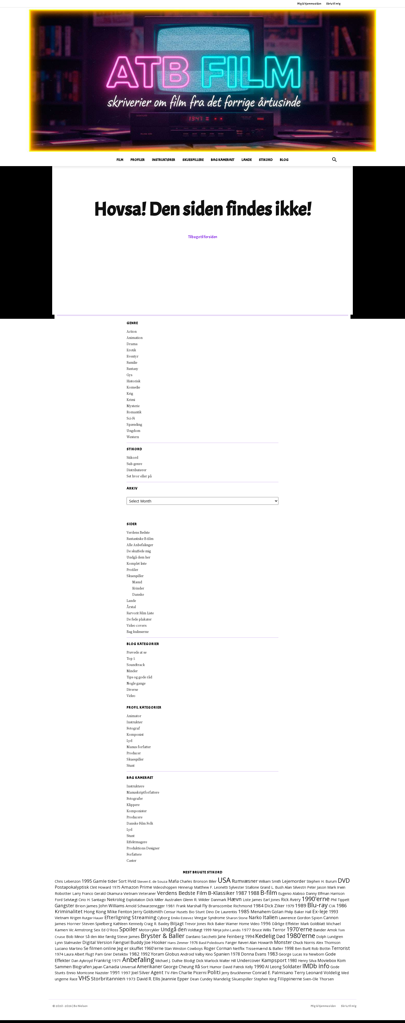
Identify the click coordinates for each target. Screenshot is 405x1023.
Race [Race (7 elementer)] (73, 981)
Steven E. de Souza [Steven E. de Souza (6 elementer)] (152, 884)
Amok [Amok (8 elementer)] (332, 932)
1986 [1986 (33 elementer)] (341, 908)
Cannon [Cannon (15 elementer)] (330, 920)
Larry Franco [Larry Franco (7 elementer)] (82, 896)
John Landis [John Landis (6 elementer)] (231, 933)
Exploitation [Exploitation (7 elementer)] (135, 902)
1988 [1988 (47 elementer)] (253, 895)
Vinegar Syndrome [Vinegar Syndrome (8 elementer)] (209, 920)
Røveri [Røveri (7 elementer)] (243, 945)
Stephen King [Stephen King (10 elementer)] (265, 981)
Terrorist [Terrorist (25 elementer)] (340, 951)
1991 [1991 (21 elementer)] (115, 975)
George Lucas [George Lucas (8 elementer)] (290, 957)
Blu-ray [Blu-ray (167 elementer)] (317, 908)
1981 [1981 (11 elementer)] (170, 908)
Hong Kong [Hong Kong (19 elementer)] (95, 914)
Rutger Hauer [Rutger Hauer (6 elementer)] (92, 920)
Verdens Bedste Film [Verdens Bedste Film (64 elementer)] (182, 895)
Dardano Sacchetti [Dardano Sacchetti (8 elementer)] (201, 939)
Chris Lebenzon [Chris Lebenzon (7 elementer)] (68, 884)
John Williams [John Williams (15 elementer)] (111, 908)
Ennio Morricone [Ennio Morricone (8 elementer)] (80, 975)
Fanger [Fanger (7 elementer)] (231, 945)
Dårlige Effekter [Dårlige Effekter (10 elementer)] (285, 926)
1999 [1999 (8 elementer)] (207, 932)
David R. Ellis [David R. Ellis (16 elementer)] (148, 982)
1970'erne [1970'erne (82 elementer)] (299, 932)
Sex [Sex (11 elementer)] (97, 932)
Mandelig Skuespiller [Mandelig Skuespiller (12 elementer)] (233, 981)
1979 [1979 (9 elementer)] (290, 908)
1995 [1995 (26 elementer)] (87, 884)
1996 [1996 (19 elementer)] (266, 926)
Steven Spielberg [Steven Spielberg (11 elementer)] (97, 926)
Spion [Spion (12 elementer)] (316, 920)
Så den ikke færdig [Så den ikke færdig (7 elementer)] (100, 939)
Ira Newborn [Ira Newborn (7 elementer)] (313, 957)
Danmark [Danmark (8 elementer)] (218, 902)
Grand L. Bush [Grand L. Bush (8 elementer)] (272, 890)
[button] (334, 160)
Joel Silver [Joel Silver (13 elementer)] (140, 975)
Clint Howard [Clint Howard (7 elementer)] (100, 890)
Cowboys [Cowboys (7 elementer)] (195, 951)
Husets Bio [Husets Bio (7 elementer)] (185, 914)
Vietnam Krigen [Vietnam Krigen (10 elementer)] (68, 920)
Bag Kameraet (222, 160)
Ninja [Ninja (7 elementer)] (217, 932)
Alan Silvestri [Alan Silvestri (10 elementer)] (295, 890)
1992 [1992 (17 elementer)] (145, 957)
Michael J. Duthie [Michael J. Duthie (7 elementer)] (169, 963)
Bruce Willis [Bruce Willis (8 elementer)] (261, 932)
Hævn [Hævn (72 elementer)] (234, 901)
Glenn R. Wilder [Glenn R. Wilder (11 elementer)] (196, 902)
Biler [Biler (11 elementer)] (213, 884)
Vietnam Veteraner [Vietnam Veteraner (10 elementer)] (139, 896)
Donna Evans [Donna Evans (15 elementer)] (253, 957)
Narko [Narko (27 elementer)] (255, 920)
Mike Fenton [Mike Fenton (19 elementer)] (119, 914)
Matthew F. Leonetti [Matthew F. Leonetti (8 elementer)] (211, 890)
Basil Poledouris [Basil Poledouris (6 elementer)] (211, 945)
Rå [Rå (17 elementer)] (197, 969)
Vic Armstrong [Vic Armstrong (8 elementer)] (81, 932)
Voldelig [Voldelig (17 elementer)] (332, 975)
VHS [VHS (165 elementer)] (84, 981)
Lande (247, 160)
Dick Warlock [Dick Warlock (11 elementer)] (207, 963)
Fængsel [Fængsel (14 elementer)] (121, 945)
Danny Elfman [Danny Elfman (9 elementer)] (317, 896)
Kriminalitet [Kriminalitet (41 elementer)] (69, 914)
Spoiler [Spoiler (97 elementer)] (128, 932)
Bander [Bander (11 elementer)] (319, 932)
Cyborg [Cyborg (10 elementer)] (163, 920)
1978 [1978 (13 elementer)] (235, 957)
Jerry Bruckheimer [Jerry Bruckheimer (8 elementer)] (236, 975)
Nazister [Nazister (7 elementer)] (102, 975)
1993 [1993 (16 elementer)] (333, 914)
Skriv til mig (333, 3)
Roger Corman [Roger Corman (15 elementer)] (218, 951)
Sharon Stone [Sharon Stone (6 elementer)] (237, 920)
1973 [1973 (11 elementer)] (131, 981)
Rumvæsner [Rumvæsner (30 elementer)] (245, 884)
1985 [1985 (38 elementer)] (244, 914)
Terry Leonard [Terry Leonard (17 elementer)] (308, 975)
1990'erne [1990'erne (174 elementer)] (316, 901)
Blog (284, 160)
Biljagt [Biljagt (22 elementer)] (177, 926)
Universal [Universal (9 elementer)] (128, 969)
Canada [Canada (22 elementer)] (111, 969)
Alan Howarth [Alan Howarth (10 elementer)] (261, 945)
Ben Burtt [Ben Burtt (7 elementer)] (302, 951)
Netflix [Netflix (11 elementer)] (239, 951)
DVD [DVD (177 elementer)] (344, 883)
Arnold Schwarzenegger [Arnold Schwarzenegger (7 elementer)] (145, 908)
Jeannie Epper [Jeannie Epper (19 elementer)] (175, 982)
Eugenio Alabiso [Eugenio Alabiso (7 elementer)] (291, 896)
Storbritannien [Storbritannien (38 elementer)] (108, 981)
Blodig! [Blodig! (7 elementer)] (189, 963)
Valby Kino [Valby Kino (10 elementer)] (204, 956)
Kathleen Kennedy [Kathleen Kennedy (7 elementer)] (128, 926)
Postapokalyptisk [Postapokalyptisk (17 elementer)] (72, 890)
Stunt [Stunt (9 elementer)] (200, 914)
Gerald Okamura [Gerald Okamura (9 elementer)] (108, 896)
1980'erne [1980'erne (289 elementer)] (300, 938)
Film (119, 160)
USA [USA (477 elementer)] (224, 883)
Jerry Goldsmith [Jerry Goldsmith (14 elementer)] (148, 914)
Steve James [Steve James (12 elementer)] (128, 939)
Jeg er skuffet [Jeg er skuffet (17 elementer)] (130, 951)
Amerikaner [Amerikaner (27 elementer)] (149, 969)
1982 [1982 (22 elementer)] (134, 957)
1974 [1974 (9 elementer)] (59, 957)
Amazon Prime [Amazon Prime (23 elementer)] (136, 890)
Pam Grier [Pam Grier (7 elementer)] (103, 957)
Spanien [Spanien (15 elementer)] (222, 957)
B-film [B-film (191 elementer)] (268, 895)
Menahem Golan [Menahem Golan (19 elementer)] (267, 914)
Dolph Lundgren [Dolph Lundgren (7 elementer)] (329, 939)
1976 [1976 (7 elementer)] (194, 945)
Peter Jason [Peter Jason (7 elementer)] (316, 890)
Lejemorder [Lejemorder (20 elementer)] (294, 884)
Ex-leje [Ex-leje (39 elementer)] (320, 914)
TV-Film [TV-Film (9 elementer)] (171, 975)
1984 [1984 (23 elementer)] (258, 908)
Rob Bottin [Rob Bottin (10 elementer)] (320, 951)
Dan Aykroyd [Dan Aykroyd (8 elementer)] (82, 963)
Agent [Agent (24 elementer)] (157, 975)
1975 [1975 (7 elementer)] (116, 890)
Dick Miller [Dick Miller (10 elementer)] (155, 902)
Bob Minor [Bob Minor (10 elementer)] (75, 939)
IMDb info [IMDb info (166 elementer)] (315, 969)
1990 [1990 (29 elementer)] (259, 969)
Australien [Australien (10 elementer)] (173, 902)
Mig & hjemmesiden (309, 3)
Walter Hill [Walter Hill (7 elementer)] (227, 963)
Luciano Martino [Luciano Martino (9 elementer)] (69, 951)
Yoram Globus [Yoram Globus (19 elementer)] (165, 957)
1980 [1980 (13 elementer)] (292, 963)
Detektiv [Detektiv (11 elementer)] (120, 956)
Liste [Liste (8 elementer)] (247, 902)
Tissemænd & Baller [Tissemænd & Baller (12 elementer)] (264, 951)
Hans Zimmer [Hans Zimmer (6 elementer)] (178, 945)
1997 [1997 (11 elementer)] (125, 975)
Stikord (265, 160)
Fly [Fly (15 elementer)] (204, 908)
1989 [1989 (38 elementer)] (300, 908)
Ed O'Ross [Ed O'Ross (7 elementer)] (109, 932)
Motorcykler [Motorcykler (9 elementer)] (149, 932)
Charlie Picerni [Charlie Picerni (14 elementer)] (192, 975)
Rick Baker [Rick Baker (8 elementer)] (216, 926)
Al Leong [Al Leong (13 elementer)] (273, 969)
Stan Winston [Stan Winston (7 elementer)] (175, 951)
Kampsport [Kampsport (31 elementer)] (274, 963)
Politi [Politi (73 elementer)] (214, 975)
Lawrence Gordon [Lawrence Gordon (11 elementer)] (294, 920)
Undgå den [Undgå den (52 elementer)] (174, 932)
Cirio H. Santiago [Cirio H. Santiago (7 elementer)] (92, 902)
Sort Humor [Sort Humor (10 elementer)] (211, 969)
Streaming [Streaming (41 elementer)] (144, 920)
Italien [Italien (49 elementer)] (270, 920)
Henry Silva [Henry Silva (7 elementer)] (307, 963)
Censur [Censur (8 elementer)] (169, 914)
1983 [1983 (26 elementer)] (272, 957)
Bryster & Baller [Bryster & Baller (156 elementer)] (163, 938)
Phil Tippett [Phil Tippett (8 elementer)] (340, 902)
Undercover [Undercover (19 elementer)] (248, 963)
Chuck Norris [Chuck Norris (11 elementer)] (304, 945)
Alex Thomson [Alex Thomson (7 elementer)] (328, 945)
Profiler (137, 160)
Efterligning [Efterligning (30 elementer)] (117, 920)
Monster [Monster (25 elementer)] (283, 945)
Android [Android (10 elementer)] (187, 956)
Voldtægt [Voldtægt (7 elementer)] (195, 932)
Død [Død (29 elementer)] (280, 939)
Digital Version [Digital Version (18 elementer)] (97, 945)
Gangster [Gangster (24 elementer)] (64, 908)
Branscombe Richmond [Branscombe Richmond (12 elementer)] (230, 908)
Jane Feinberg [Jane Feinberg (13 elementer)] (231, 939)
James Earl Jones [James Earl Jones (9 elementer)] (266, 902)
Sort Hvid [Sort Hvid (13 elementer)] (127, 884)
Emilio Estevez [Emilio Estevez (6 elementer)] (182, 920)
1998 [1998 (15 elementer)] (289, 951)
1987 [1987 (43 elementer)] (241, 896)
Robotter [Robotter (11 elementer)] (63, 896)
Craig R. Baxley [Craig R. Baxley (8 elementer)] (156, 926)
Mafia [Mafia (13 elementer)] (173, 884)
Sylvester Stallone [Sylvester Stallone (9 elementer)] (244, 890)
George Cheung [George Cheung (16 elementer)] (178, 969)
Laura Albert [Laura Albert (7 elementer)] (74, 957)
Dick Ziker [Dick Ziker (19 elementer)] (274, 908)
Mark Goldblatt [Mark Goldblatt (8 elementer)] (312, 926)
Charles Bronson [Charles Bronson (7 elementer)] (194, 884)
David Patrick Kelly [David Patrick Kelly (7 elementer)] (238, 969)
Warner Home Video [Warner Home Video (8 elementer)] (243, 926)
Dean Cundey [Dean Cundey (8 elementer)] (201, 981)
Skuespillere (193, 160)
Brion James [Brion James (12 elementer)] (86, 908)
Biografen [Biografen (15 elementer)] (82, 969)
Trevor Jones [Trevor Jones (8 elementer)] (195, 926)
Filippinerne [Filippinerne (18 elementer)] (290, 982)
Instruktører (163, 160)
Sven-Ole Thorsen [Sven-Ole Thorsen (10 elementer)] (318, 981)
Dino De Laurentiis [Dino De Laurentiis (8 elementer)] (221, 914)
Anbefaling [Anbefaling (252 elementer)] (138, 962)
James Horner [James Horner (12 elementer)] (68, 926)
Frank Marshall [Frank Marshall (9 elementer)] (188, 908)
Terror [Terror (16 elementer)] (278, 932)
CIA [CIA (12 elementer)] (332, 908)
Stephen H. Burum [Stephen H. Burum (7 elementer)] (322, 884)
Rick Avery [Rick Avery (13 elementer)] (291, 902)
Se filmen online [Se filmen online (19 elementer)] (100, 951)
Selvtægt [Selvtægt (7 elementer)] (70, 902)
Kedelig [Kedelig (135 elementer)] (265, 939)
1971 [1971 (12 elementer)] (116, 963)
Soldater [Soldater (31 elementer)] (292, 969)
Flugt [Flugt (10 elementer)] (89, 956)
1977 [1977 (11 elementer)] (246, 932)
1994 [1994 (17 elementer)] (249, 939)
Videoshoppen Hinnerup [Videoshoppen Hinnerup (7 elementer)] (173, 890)
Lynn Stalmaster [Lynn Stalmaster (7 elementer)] (68, 945)
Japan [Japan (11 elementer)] (97, 969)
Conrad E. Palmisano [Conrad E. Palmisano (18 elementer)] (272, 975)
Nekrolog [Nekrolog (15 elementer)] (116, 902)
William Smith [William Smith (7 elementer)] (270, 884)
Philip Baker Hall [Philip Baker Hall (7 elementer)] (297, 914)
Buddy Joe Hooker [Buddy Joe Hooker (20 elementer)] (148, 945)
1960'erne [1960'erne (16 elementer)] (153, 951)
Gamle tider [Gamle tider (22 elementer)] (105, 884)
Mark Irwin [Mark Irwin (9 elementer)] (336, 890)
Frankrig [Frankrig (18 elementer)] (102, 963)
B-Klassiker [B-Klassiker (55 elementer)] (221, 895)
